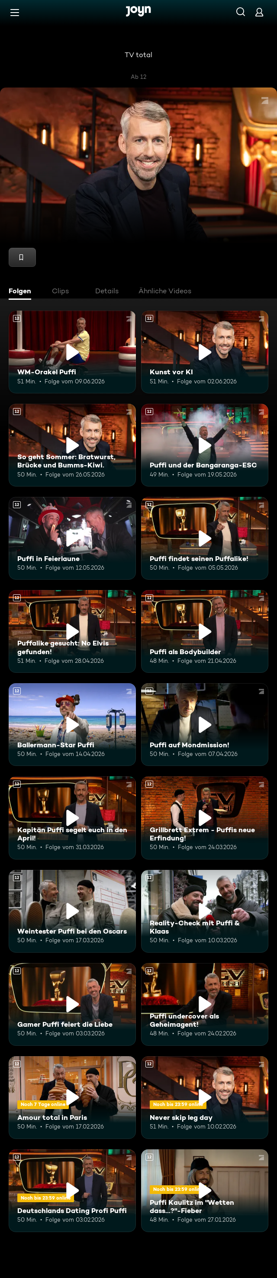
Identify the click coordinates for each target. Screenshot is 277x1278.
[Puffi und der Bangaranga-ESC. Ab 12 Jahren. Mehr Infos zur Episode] (204, 445)
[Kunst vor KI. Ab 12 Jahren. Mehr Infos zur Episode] (204, 352)
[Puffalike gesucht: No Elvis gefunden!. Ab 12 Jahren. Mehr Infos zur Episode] (72, 631)
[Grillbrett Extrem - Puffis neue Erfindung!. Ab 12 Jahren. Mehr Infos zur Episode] (204, 817)
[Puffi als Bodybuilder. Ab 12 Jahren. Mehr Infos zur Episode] (204, 631)
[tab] (22, 292)
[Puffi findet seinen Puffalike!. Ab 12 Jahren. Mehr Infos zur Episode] (204, 538)
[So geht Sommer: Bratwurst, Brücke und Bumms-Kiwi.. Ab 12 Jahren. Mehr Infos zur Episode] (72, 445)
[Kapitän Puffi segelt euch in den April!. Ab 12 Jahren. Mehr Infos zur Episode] (72, 817)
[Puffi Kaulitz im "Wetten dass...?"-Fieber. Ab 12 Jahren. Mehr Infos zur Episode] (204, 1190)
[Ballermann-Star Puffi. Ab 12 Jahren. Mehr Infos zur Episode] (72, 724)
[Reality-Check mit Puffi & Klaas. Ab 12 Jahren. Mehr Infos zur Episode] (204, 911)
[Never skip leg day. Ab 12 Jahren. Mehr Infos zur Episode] (204, 1097)
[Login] (259, 11)
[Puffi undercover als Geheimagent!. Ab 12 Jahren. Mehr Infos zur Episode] (204, 1004)
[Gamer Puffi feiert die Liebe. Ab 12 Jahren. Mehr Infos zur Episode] (72, 1004)
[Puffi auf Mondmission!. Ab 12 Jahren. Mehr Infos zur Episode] (204, 724)
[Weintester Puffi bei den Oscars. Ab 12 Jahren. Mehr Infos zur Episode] (72, 911)
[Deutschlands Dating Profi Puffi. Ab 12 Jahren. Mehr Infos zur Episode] (72, 1190)
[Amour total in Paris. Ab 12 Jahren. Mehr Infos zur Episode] (72, 1097)
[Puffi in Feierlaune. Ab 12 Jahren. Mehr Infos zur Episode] (72, 538)
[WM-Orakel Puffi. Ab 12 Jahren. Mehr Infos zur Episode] (72, 352)
